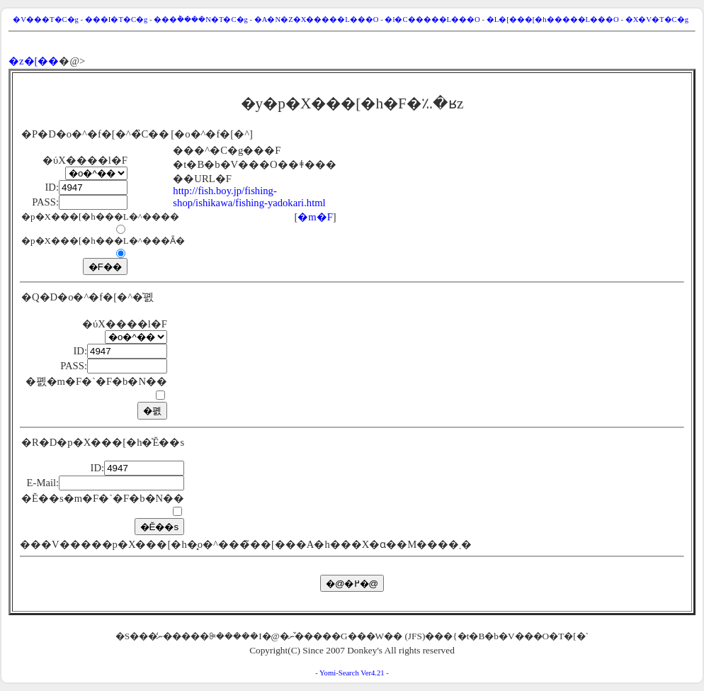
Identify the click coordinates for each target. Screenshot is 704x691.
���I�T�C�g (116, 19)
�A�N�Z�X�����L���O (316, 19)
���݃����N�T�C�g (201, 19)
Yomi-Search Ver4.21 (352, 673)
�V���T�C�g (46, 19)
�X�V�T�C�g (656, 19)
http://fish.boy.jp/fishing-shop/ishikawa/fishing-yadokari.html (249, 196)
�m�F (315, 217)
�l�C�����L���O (432, 19)
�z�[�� (33, 61)
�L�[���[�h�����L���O (553, 19)
